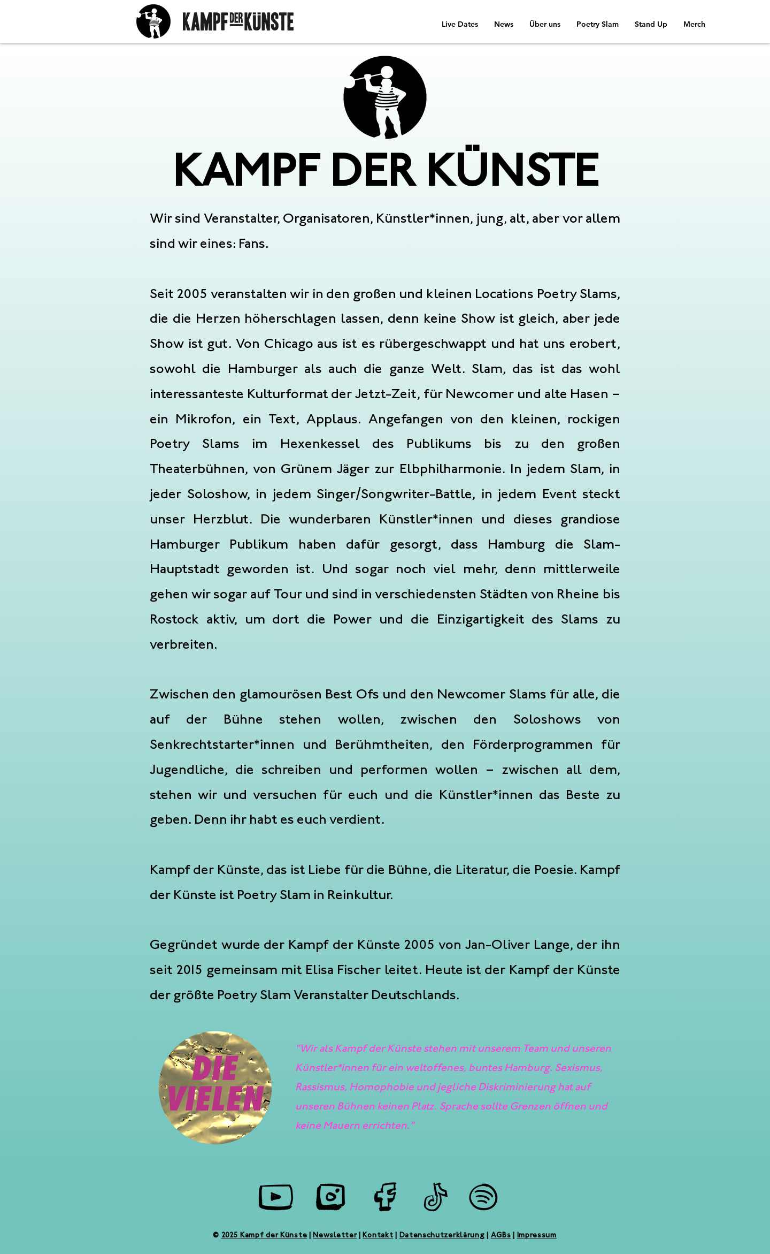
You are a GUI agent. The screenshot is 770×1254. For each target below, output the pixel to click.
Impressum (537, 1236)
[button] (503, 24)
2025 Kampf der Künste (264, 1236)
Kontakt (378, 1236)
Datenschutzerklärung (442, 1236)
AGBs (501, 1236)
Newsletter (335, 1236)
